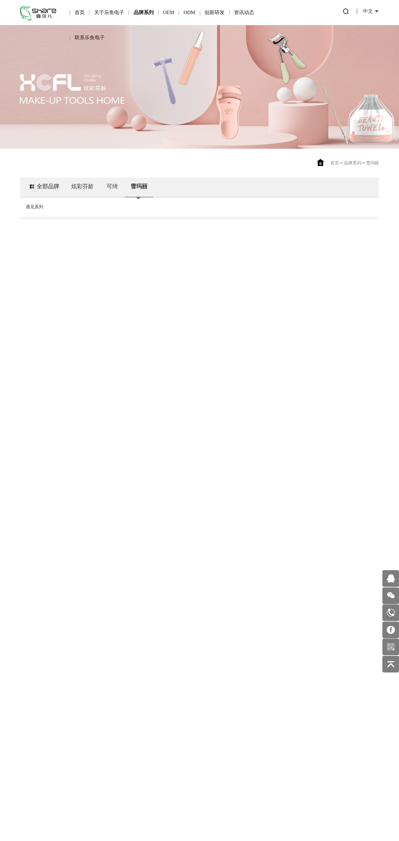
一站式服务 (142, 738)
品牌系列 (144, 12)
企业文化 (37, 746)
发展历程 (37, 773)
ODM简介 (142, 711)
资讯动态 (244, 12)
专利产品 (177, 712)
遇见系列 (34, 205)
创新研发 (215, 12)
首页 (80, 12)
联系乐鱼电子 (90, 37)
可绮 (112, 185)
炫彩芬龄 (82, 185)
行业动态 (212, 712)
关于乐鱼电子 (109, 12)
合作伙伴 (107, 738)
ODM (189, 12)
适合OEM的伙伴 (107, 751)
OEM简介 (107, 711)
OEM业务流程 (107, 765)
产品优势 (107, 724)
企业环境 (37, 760)
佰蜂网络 (233, 822)
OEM (168, 12)
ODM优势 (142, 751)
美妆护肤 (212, 739)
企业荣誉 (37, 733)
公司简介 (37, 719)
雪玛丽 (372, 163)
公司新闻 (212, 725)
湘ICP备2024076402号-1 (179, 822)
